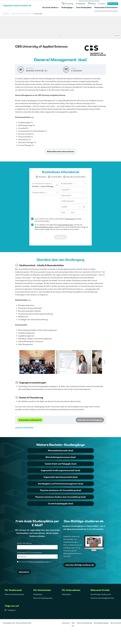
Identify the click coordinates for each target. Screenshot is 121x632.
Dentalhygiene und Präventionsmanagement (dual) (60, 483)
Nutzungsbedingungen (65, 225)
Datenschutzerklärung (84, 623)
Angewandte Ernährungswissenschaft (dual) (60, 470)
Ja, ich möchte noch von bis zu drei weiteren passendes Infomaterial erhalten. (58, 220)
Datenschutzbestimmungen (44, 227)
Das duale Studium (49, 7)
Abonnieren (24, 572)
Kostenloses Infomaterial (30, 420)
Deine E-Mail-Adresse (37, 545)
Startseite (6, 14)
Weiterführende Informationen (60, 151)
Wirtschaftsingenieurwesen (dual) (60, 457)
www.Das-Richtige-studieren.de (79, 565)
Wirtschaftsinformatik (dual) (60, 450)
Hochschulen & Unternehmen (106, 7)
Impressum (66, 623)
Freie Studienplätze (84, 7)
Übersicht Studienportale (14, 594)
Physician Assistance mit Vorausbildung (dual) (60, 490)
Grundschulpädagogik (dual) (60, 503)
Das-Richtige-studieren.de (101, 594)
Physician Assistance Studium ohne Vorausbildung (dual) (60, 497)
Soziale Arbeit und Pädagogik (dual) (60, 463)
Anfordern (60, 237)
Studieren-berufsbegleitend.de (102, 598)
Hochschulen (69, 219)
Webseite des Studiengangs (90, 420)
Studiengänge (66, 7)
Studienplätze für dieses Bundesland (37, 555)
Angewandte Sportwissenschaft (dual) (61, 477)
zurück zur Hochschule (24, 427)
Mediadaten (37, 594)
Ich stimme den (34, 562)
